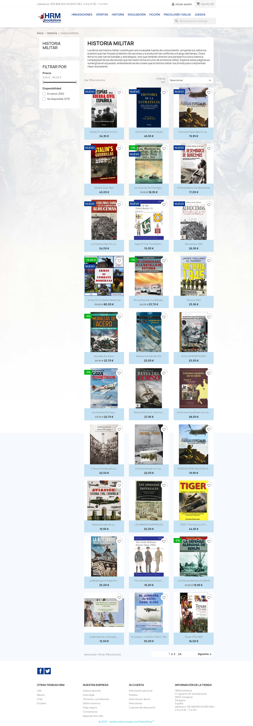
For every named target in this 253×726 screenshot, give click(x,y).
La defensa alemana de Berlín (193, 580)
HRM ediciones (82, 14)
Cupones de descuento (142, 707)
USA (39, 690)
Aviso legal (88, 694)
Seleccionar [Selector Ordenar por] (191, 80)
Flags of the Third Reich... (149, 244)
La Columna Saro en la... (104, 244)
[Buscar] (194, 21)
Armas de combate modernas (104, 300)
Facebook (40, 671)
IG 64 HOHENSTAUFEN (194, 356)
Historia (118, 14)
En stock (55, 94)
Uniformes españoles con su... (194, 412)
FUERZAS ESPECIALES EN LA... (193, 468)
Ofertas (102, 14)
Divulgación (137, 14)
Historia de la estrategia (148, 131)
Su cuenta (136, 685)
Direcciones (135, 703)
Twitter (47, 671)
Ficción (154, 14)
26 (180, 654)
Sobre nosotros (92, 703)
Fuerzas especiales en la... (193, 131)
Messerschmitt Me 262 (148, 356)
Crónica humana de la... (104, 468)
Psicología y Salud (177, 14)
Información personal (140, 690)
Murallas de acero (104, 356)
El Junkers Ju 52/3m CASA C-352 (149, 636)
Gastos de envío (92, 690)
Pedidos (133, 694)
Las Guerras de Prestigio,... (149, 187)
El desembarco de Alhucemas (193, 187)
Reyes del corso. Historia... (149, 412)
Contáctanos (90, 711)
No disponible (58, 99)
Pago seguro (90, 707)
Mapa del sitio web (93, 715)
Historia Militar (52, 45)
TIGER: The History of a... (193, 524)
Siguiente (205, 654)
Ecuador (41, 703)
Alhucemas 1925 (193, 244)
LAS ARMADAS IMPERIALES (149, 524)
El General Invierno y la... (148, 468)
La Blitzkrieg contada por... (104, 580)
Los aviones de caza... (104, 412)
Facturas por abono (140, 699)
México (41, 694)
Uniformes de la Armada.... (104, 636)
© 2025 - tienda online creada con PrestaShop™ (126, 721)
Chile (40, 699)
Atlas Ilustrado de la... (104, 524)
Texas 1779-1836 (193, 636)
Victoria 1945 (194, 300)
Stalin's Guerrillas (104, 187)
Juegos (200, 14)
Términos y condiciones (96, 699)
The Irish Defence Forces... (149, 580)
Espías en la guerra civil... (104, 131)
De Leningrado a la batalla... (149, 300)
